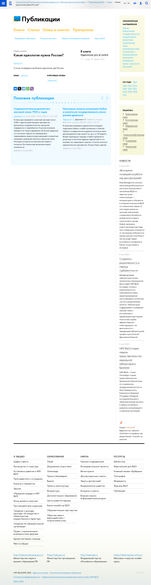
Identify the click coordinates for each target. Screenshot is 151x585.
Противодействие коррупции (28, 505)
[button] (47, 102)
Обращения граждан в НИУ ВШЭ (27, 495)
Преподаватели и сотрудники (28, 478)
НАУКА (85, 456)
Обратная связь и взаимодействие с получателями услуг (56, 518)
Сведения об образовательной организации (29, 525)
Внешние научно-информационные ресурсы (93, 497)
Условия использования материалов (65, 572)
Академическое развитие (93, 485)
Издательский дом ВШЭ (125, 466)
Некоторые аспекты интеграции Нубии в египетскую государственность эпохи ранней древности (85, 112)
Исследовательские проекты (95, 466)
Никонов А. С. (19, 116)
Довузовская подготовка (59, 466)
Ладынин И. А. (68, 119)
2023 (125, 88)
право (125, 63)
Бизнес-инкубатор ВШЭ (58, 505)
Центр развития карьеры (59, 500)
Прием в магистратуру (58, 485)
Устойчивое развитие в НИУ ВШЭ (27, 472)
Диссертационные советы (93, 476)
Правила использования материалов (75, 38)
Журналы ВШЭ (121, 485)
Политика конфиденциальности (27, 577)
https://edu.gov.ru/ (56, 555)
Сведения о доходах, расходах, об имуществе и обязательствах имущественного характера (27, 514)
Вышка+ (50, 481)
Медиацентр (120, 481)
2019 (130, 91)
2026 (125, 85)
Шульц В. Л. (18, 63)
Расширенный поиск (48, 38)
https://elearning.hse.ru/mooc (128, 555)
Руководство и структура (26, 466)
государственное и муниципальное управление (131, 36)
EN (129, 3)
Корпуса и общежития (24, 483)
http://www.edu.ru (89, 555)
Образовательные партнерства (62, 510)
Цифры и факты (21, 461)
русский (24, 75)
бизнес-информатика (128, 29)
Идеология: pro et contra (94, 54)
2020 (125, 91)
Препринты (83, 29)
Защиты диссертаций (91, 481)
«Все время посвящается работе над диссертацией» (130, 174)
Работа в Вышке (21, 543)
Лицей (50, 461)
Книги (19, 29)
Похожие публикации (34, 98)
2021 (135, 88)
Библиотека (119, 461)
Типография (119, 476)
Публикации (41, 18)
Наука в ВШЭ (99, 38)
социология (134, 63)
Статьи (34, 29)
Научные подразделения (92, 461)
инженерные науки (131, 48)
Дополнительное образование (62, 495)
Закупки (17, 488)
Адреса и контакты (40, 572)
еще (124, 94)
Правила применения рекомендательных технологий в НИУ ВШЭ (70, 577)
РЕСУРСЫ (119, 456)
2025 (130, 85)
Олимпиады (52, 471)
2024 (135, 85)
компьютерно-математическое (130, 53)
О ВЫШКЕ (19, 456)
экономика (127, 66)
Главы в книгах (56, 29)
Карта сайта (18, 581)
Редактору (140, 572)
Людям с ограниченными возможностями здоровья (26, 532)
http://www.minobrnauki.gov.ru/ (28, 555)
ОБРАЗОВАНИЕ (55, 456)
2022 (130, 88)
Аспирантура (53, 490)
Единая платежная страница (27, 538)
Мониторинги (87, 471)
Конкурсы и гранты (90, 490)
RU (125, 3)
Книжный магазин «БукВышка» (128, 471)
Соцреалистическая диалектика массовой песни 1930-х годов (32, 110)
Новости (125, 160)
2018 (135, 91)
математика (128, 57)
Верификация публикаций (25, 38)
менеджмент (128, 60)
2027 (135, 82)
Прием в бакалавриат (57, 476)
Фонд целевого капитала (26, 501)
